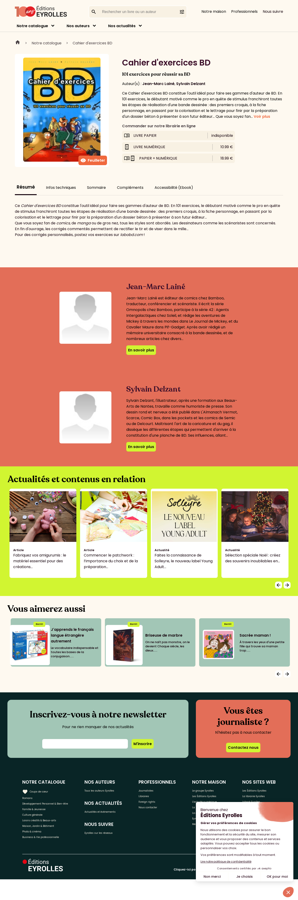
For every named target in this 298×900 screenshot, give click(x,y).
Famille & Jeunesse (39, 818)
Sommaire (96, 187)
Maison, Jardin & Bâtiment (46, 841)
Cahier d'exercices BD (92, 43)
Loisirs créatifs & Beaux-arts (47, 834)
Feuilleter (92, 160)
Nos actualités (122, 26)
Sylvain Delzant (190, 83)
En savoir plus (141, 350)
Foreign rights (165, 805)
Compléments (130, 187)
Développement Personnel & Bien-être (48, 808)
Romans (29, 797)
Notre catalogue (32, 26)
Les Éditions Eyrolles (208, 800)
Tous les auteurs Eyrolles (122, 789)
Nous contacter (167, 812)
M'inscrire (142, 743)
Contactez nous (243, 747)
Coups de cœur (40, 789)
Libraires (160, 797)
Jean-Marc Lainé (158, 83)
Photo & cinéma (37, 849)
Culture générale (37, 826)
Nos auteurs (78, 26)
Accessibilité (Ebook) (174, 187)
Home (17, 42)
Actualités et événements (111, 816)
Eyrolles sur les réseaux (121, 843)
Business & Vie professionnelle (49, 857)
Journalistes (164, 789)
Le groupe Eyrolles (214, 789)
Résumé (26, 187)
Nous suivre (273, 11)
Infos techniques (61, 187)
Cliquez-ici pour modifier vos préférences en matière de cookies (225, 890)
